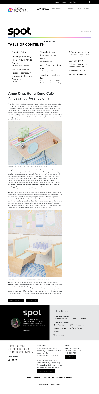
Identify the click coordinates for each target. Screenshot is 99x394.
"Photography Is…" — (70, 319)
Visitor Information (45, 371)
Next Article (31, 300)
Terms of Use (55, 384)
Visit (70, 2)
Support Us (49, 377)
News (28, 377)
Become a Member (64, 377)
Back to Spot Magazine (85, 31)
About (57, 2)
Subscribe (70, 356)
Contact (37, 377)
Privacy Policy (43, 384)
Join (64, 2)
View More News (59, 335)
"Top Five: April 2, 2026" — (70, 328)
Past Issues (26, 330)
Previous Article (16, 300)
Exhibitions (57, 9)
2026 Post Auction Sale (43, 9)
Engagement (83, 9)
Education (70, 9)
